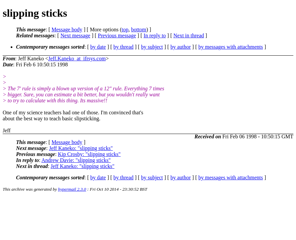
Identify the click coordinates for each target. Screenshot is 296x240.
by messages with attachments (230, 47)
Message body (66, 29)
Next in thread (188, 35)
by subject (152, 47)
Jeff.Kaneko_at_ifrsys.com (77, 58)
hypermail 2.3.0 (72, 189)
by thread (124, 47)
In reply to (155, 35)
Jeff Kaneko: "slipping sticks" (81, 148)
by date (98, 47)
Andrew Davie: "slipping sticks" (76, 160)
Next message (75, 35)
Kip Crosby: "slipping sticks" (89, 154)
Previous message (117, 35)
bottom (138, 29)
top (125, 29)
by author (180, 47)
